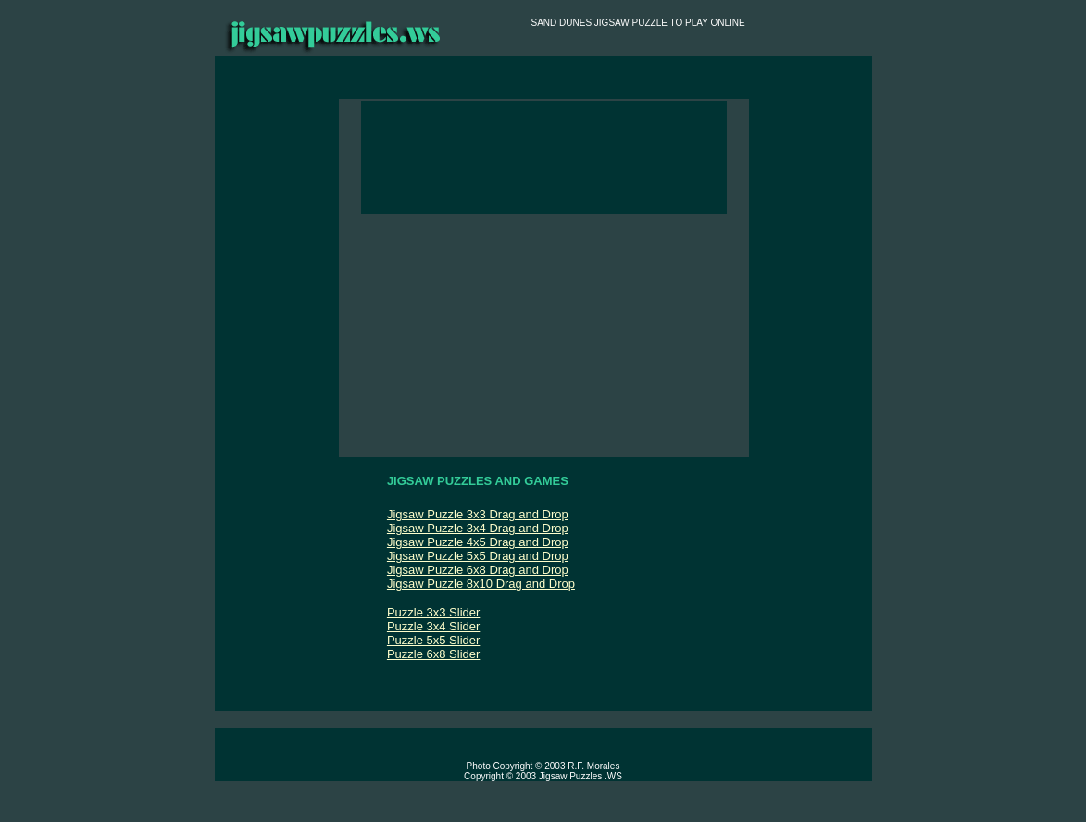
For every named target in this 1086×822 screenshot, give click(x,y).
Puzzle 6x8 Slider (433, 654)
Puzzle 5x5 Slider (433, 640)
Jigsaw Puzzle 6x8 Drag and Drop (477, 570)
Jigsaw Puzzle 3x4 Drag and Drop (477, 528)
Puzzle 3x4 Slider (433, 626)
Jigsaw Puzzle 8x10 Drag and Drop (481, 584)
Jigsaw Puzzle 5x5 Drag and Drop (477, 556)
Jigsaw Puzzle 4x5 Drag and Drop (477, 542)
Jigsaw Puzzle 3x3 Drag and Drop (477, 514)
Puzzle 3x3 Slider (433, 612)
